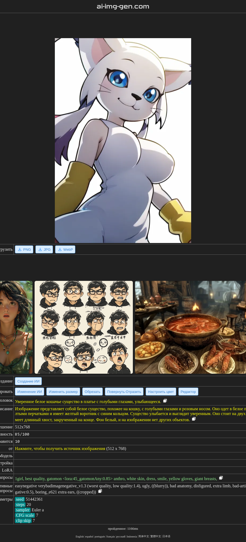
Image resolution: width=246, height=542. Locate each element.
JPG (44, 249)
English (80, 536)
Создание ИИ (28, 381)
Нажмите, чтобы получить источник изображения (60, 448)
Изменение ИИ (29, 392)
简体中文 (143, 536)
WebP (65, 249)
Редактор (188, 392)
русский (120, 536)
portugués (100, 536)
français (110, 536)
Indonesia (132, 536)
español (89, 536)
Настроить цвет (161, 392)
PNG (24, 249)
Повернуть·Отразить (124, 392)
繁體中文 (155, 536)
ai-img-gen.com (123, 6)
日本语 (166, 536)
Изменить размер (63, 392)
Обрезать (92, 392)
